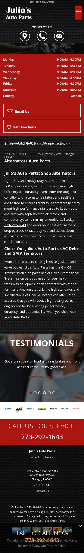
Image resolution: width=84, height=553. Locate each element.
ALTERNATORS (53, 143)
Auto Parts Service (42, 457)
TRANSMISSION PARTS (21, 143)
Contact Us (42, 491)
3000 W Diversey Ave (46, 154)
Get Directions (21, 126)
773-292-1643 (15, 154)
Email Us (18, 111)
